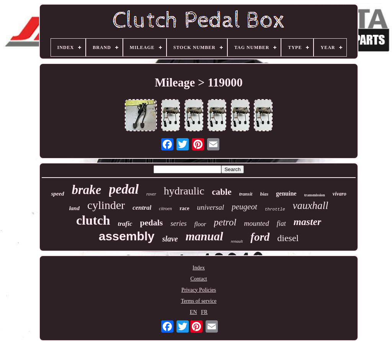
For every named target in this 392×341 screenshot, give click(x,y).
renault (237, 241)
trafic (125, 223)
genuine (286, 193)
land (74, 208)
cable (222, 192)
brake (86, 190)
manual (204, 236)
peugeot (244, 206)
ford (260, 237)
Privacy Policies (198, 290)
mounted (256, 223)
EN (193, 312)
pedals (151, 222)
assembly (127, 236)
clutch (93, 220)
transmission (314, 195)
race (184, 208)
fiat (281, 223)
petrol (225, 222)
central (141, 207)
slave (170, 239)
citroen (165, 208)
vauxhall (310, 205)
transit (246, 194)
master (307, 221)
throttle (275, 209)
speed (57, 194)
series (178, 223)
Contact (198, 279)
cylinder (106, 205)
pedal (124, 189)
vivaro (339, 194)
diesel (288, 238)
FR (204, 312)
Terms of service (198, 301)
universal (210, 207)
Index (199, 268)
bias (264, 194)
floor (200, 224)
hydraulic (184, 191)
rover (151, 194)
